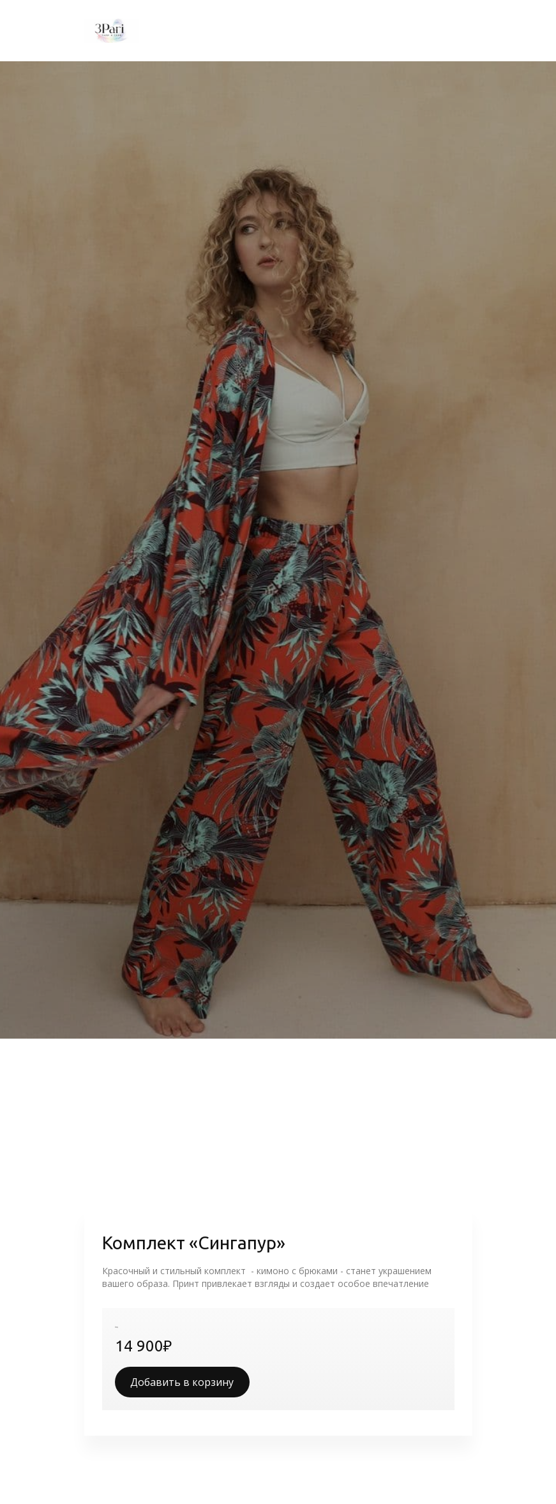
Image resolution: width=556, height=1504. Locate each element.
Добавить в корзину (182, 1382)
